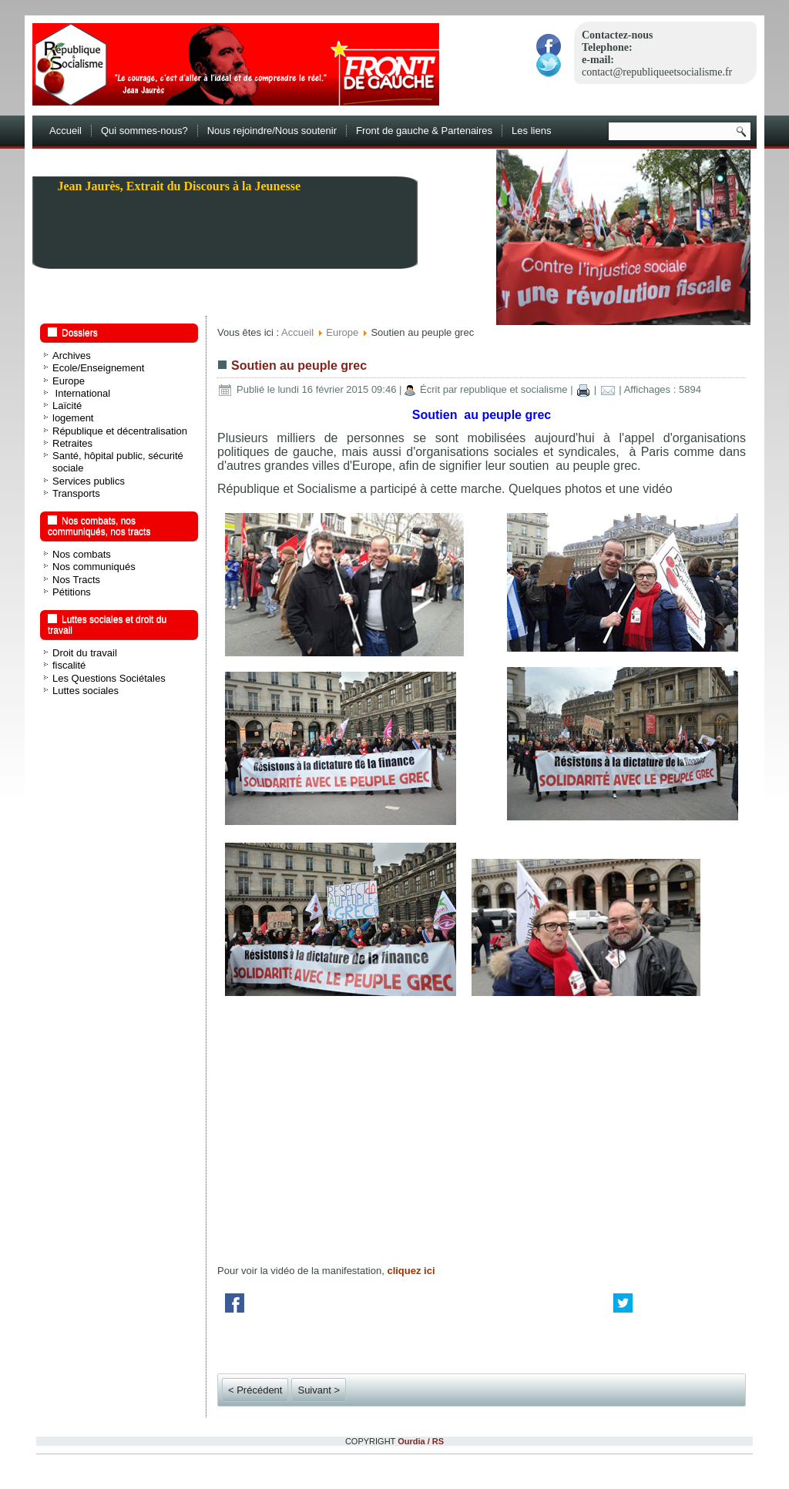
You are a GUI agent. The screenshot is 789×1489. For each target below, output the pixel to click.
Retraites (72, 443)
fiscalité (69, 665)
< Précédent (255, 1390)
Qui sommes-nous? (144, 130)
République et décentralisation (119, 431)
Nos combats (81, 554)
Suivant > (318, 1390)
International (81, 393)
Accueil (65, 130)
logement (72, 418)
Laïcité (67, 405)
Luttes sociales (85, 690)
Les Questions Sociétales (109, 678)
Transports (76, 493)
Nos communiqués (94, 566)
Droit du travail (84, 653)
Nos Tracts (76, 579)
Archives (71, 355)
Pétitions (71, 592)
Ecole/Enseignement (98, 368)
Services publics (88, 481)
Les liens (531, 130)
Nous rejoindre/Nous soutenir (272, 130)
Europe (68, 381)
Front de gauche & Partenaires (424, 130)
